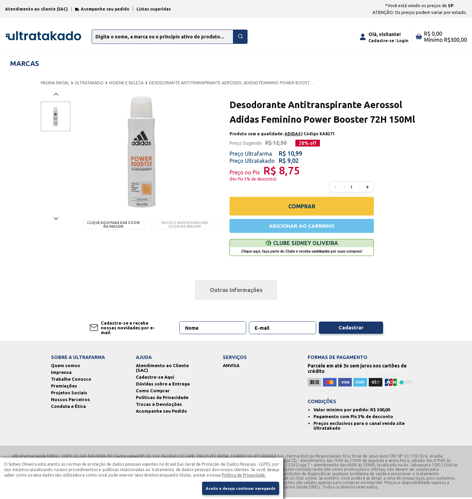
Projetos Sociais (69, 394)
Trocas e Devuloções (159, 405)
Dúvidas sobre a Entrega (163, 385)
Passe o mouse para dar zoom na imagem (184, 224)
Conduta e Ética (68, 408)
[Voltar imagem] (55, 94)
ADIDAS (293, 134)
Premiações (64, 387)
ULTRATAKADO (89, 83)
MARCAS (24, 63)
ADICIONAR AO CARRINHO (302, 226)
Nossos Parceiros (70, 401)
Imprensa (61, 374)
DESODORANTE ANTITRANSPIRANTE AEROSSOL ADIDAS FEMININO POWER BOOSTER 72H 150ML (232, 83)
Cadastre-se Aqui (155, 378)
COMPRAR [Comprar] (301, 206)
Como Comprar (153, 392)
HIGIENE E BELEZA (126, 83)
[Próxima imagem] (55, 218)
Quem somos (65, 367)
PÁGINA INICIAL (55, 83)
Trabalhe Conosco (71, 380)
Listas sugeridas (154, 9)
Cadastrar (351, 329)
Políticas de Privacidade (162, 399)
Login (403, 40)
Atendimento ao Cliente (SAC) (162, 369)
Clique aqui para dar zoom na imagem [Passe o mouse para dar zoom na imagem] (113, 224)
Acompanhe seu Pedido (161, 412)
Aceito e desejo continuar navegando (235, 488)
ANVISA (231, 367)
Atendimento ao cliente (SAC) (36, 9)
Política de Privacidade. (244, 473)
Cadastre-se (381, 40)
